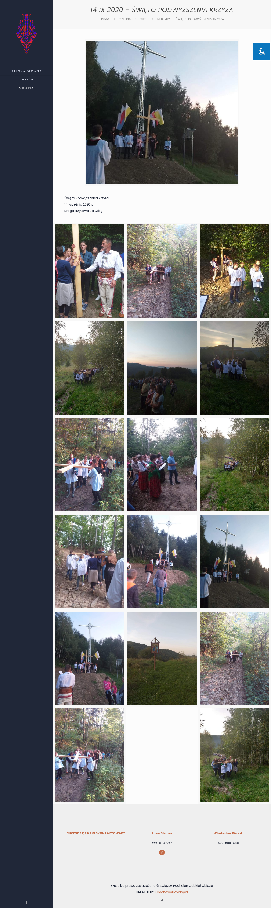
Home (104, 19)
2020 (144, 19)
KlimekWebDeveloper (171, 892)
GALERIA (125, 19)
